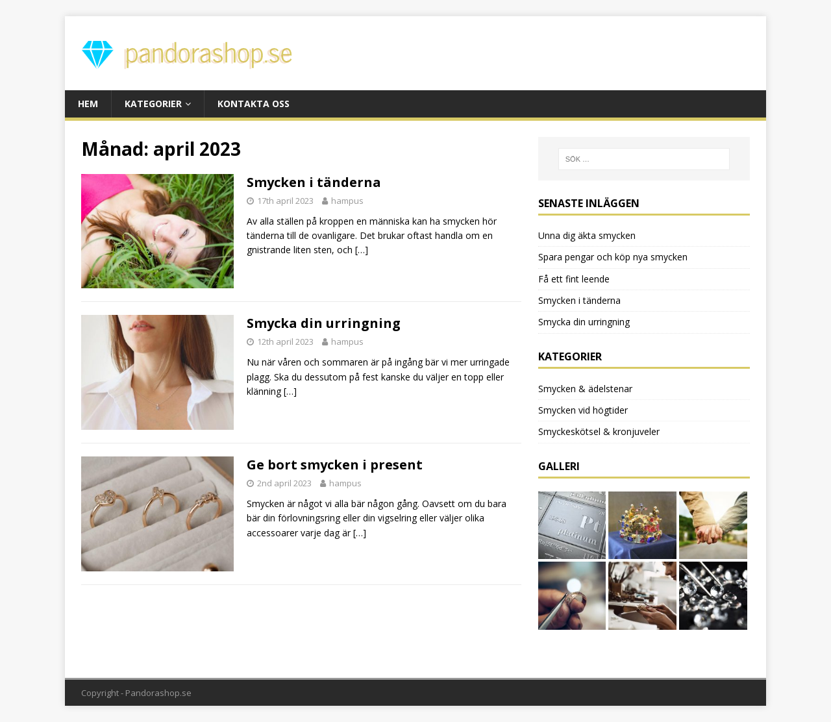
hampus (347, 200)
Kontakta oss (253, 103)
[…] (361, 249)
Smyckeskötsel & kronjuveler (599, 431)
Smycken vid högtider (583, 410)
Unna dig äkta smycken (587, 235)
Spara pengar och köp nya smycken (613, 257)
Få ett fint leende (574, 279)
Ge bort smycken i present (335, 464)
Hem (88, 103)
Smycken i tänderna (314, 182)
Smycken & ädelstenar (585, 388)
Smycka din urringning (324, 323)
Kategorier (153, 103)
